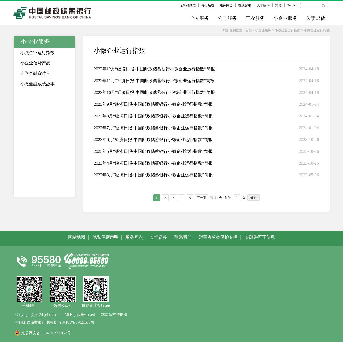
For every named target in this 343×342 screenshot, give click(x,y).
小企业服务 (285, 18)
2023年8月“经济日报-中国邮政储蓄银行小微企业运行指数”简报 (153, 116)
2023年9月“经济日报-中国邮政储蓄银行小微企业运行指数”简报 (153, 104)
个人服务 (199, 18)
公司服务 (227, 18)
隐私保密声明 (105, 237)
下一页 (201, 198)
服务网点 (226, 5)
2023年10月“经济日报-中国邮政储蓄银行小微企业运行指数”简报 (154, 92)
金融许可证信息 (260, 237)
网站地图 (76, 237)
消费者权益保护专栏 (218, 237)
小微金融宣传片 (35, 73)
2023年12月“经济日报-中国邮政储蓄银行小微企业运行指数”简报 (154, 69)
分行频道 (207, 5)
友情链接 (158, 237)
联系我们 (183, 237)
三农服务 (255, 18)
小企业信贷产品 (35, 63)
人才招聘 (263, 5)
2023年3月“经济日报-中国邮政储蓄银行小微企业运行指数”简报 (153, 175)
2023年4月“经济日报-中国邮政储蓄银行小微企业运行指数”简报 (153, 163)
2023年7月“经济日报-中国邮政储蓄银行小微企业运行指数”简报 (153, 128)
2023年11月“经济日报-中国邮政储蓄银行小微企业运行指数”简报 (154, 80)
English (292, 5)
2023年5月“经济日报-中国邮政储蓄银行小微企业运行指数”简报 (153, 151)
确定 (253, 197)
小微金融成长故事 (37, 84)
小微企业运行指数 (287, 30)
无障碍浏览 (188, 5)
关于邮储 (315, 18)
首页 (248, 30)
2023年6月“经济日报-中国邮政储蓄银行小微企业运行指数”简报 (153, 139)
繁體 (278, 5)
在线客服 (244, 5)
